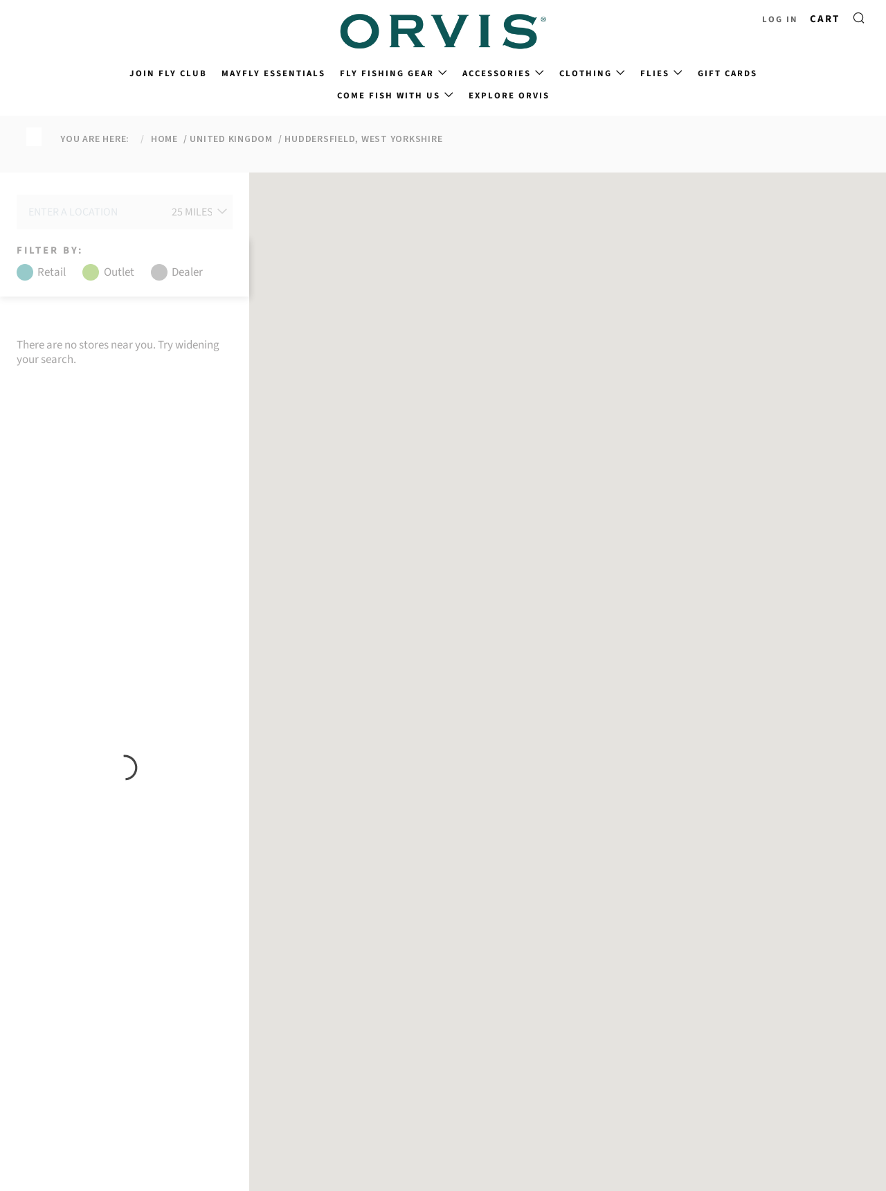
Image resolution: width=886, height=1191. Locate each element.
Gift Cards (727, 73)
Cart (825, 19)
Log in (779, 19)
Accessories (496, 73)
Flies (654, 73)
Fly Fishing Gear (387, 73)
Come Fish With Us (388, 95)
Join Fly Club (168, 73)
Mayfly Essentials (273, 73)
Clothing (585, 73)
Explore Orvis (509, 95)
